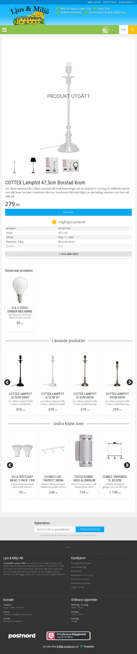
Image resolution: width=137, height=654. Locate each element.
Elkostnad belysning (80, 583)
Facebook (8, 621)
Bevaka (68, 212)
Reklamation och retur (82, 575)
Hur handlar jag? (79, 567)
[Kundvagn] (59, 30)
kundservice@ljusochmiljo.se (17, 614)
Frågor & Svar (78, 587)
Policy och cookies (80, 579)
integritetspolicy (90, 535)
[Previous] (7, 382)
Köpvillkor (76, 571)
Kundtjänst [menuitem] (126, 2)
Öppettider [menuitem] (109, 2)
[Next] (130, 382)
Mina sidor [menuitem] (94, 2)
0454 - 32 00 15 (17, 607)
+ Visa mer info (68, 254)
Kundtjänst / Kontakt (81, 563)
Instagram (18, 621)
